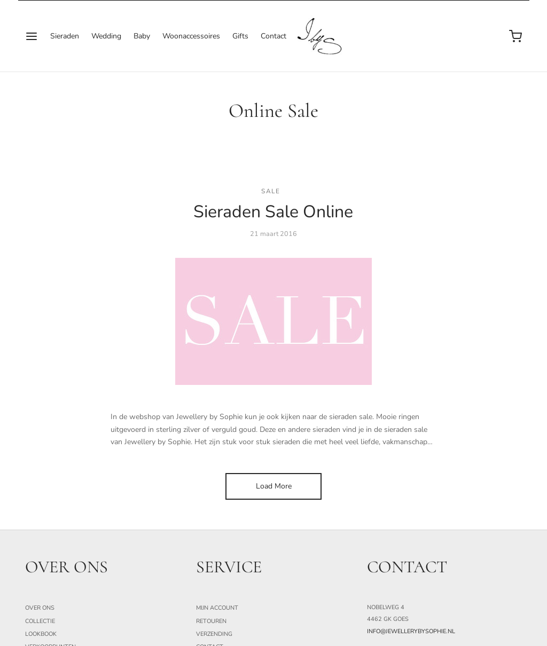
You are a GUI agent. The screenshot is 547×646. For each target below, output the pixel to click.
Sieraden (64, 36)
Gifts (240, 36)
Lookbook (41, 634)
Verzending (214, 634)
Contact (273, 36)
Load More (274, 486)
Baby (142, 36)
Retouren (211, 621)
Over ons (39, 608)
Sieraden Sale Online (273, 211)
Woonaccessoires (191, 36)
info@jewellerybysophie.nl (411, 631)
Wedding (106, 36)
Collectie (40, 621)
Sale (270, 190)
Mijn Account (217, 608)
